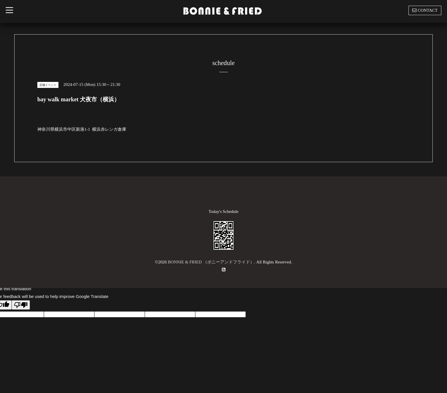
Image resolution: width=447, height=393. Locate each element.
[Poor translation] (21, 305)
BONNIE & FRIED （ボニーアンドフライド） (211, 262)
